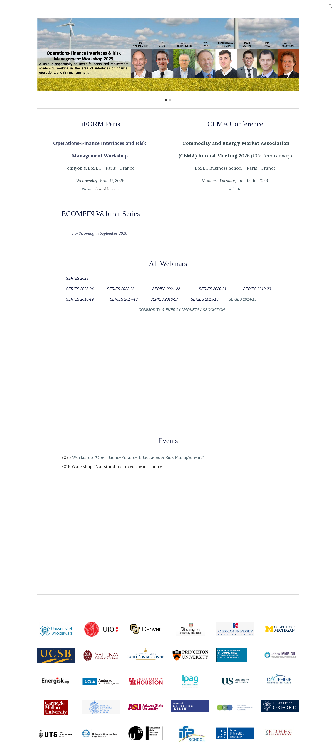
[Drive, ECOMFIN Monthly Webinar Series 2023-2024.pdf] (235, 374)
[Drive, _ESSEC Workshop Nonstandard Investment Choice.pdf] (235, 539)
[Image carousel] (168, 59)
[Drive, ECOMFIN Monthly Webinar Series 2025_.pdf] (100, 374)
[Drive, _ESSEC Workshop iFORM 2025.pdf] (100, 539)
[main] (100, 124)
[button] (330, 6)
